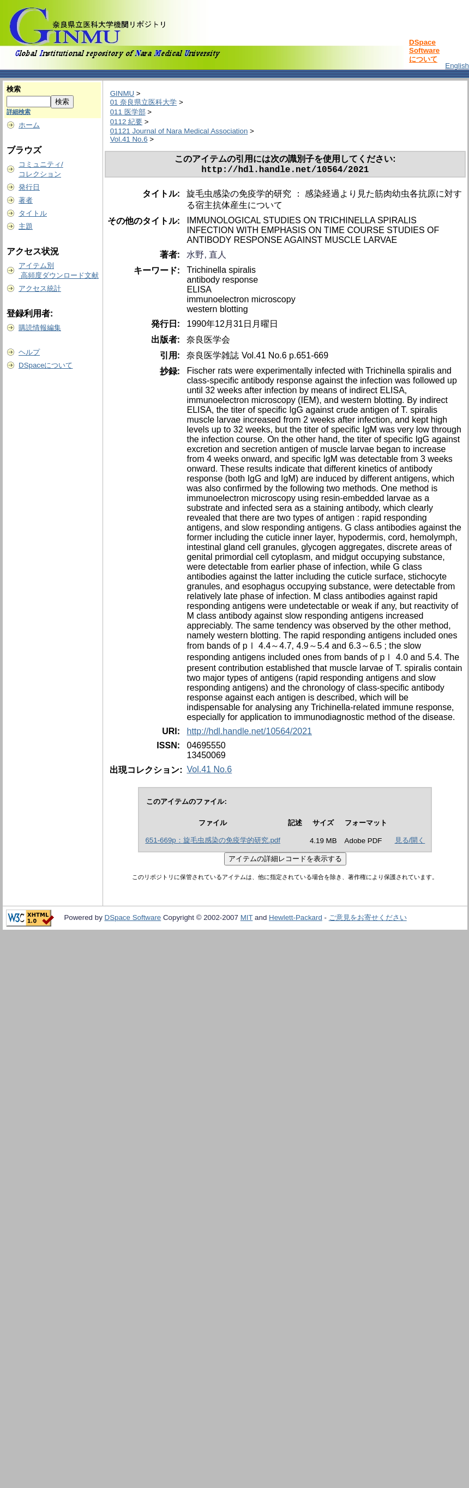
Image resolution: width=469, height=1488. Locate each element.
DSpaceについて (46, 365)
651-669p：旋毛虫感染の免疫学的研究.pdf (212, 842)
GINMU (122, 93)
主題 (26, 226)
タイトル (33, 213)
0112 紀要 (126, 122)
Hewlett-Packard (295, 920)
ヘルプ (29, 352)
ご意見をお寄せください (368, 920)
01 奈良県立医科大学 (143, 102)
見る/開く (410, 842)
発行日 (29, 187)
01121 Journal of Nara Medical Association (179, 131)
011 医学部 (128, 112)
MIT (246, 920)
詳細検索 (19, 111)
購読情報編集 (40, 328)
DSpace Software (133, 920)
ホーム (29, 125)
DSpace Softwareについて (424, 50)
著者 (26, 200)
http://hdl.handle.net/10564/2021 (249, 733)
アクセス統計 (40, 288)
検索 (14, 89)
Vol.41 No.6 (129, 139)
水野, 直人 (206, 256)
